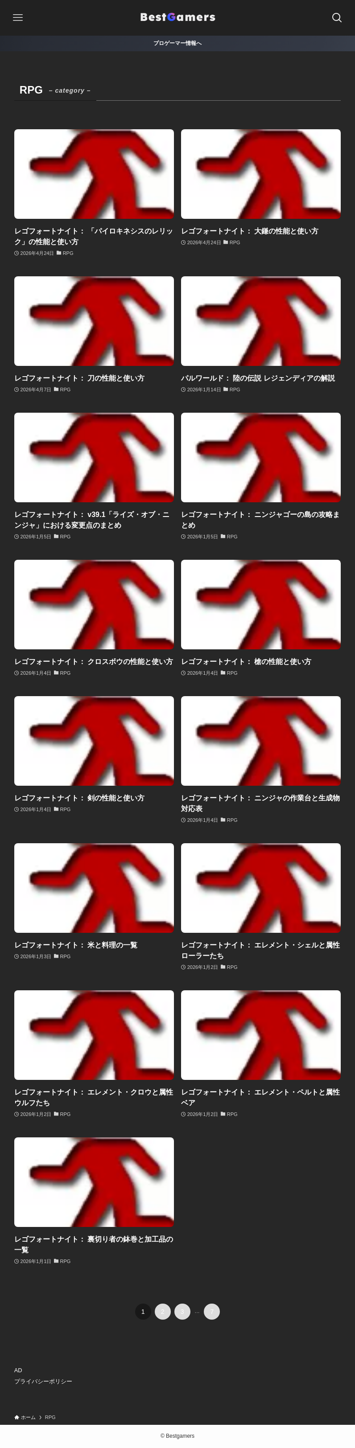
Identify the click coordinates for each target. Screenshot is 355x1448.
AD (18, 1370)
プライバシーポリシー (43, 1381)
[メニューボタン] (18, 18)
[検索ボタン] (337, 18)
